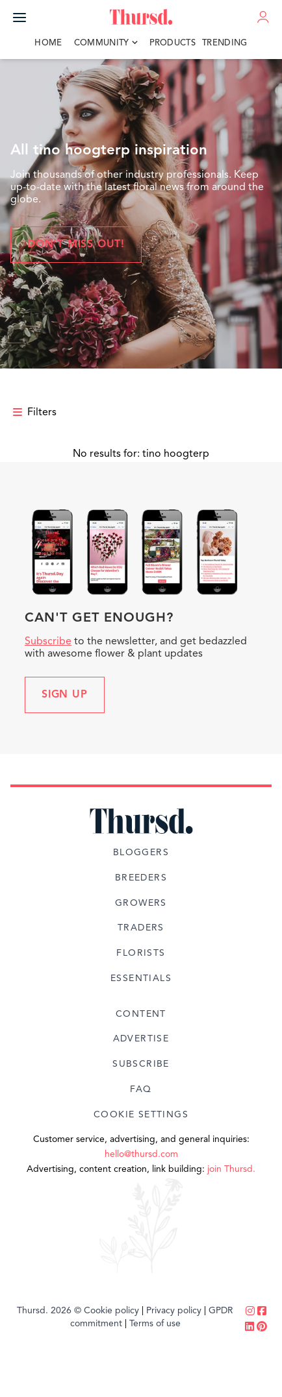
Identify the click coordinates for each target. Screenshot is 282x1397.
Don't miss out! (76, 244)
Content (141, 1014)
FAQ (140, 1089)
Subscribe (48, 642)
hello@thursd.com (141, 1154)
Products (172, 43)
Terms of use (155, 1323)
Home (48, 43)
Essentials (141, 978)
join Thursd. (231, 1169)
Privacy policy (173, 1310)
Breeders (141, 877)
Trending (225, 43)
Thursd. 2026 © (49, 1310)
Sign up (65, 695)
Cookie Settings (141, 1114)
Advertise (141, 1038)
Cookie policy (111, 1310)
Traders (141, 927)
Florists (140, 953)
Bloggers (141, 852)
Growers (141, 903)
